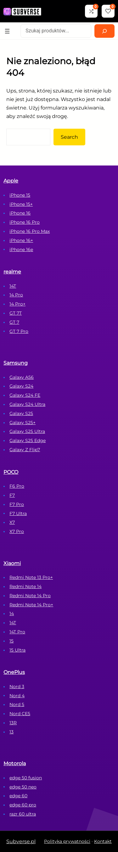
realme (12, 272)
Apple (10, 181)
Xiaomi (12, 563)
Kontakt (103, 841)
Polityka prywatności (67, 841)
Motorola (14, 763)
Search (69, 137)
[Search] (104, 31)
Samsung (15, 363)
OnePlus (14, 672)
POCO (10, 472)
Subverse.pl (21, 841)
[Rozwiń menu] (7, 31)
